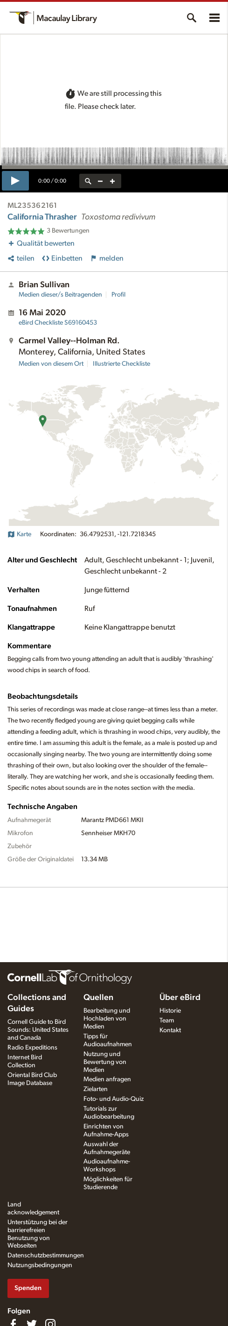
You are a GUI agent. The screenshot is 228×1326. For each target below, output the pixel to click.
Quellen (98, 997)
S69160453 (58, 322)
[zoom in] (112, 181)
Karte (19, 534)
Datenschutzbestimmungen (45, 1255)
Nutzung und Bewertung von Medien (104, 1062)
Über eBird (179, 997)
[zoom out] (100, 181)
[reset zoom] (88, 181)
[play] (15, 181)
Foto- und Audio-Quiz (113, 1099)
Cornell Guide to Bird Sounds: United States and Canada (38, 1030)
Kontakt (170, 1030)
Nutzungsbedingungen (39, 1265)
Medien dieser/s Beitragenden (60, 294)
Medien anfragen (107, 1079)
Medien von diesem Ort (51, 364)
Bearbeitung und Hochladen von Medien (106, 1018)
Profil (118, 294)
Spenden (27, 1287)
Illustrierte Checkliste (121, 364)
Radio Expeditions (32, 1047)
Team (166, 1020)
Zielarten (95, 1089)
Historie (170, 1010)
